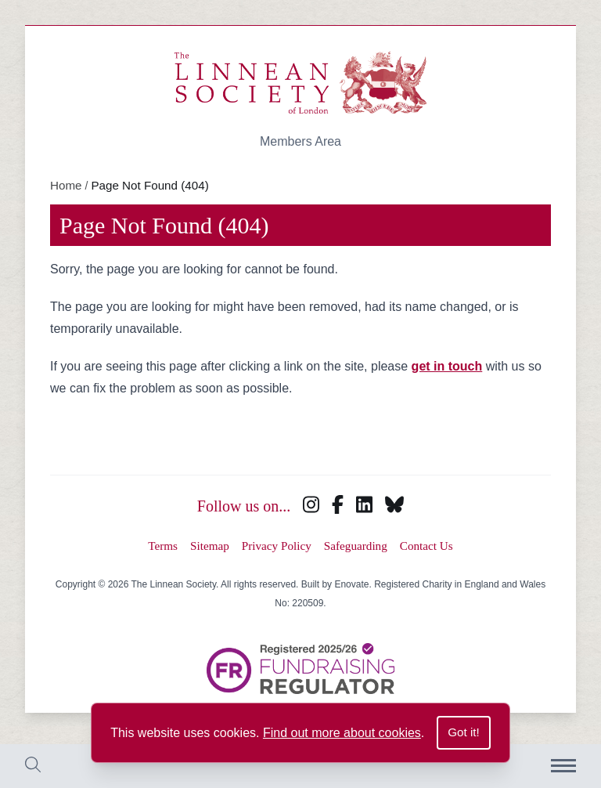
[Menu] (563, 766)
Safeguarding (355, 545)
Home (66, 185)
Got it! (464, 732)
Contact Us (426, 545)
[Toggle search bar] (33, 766)
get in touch (447, 366)
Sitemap (209, 545)
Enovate (351, 584)
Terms (163, 545)
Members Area (300, 141)
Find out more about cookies (342, 732)
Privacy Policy (276, 545)
